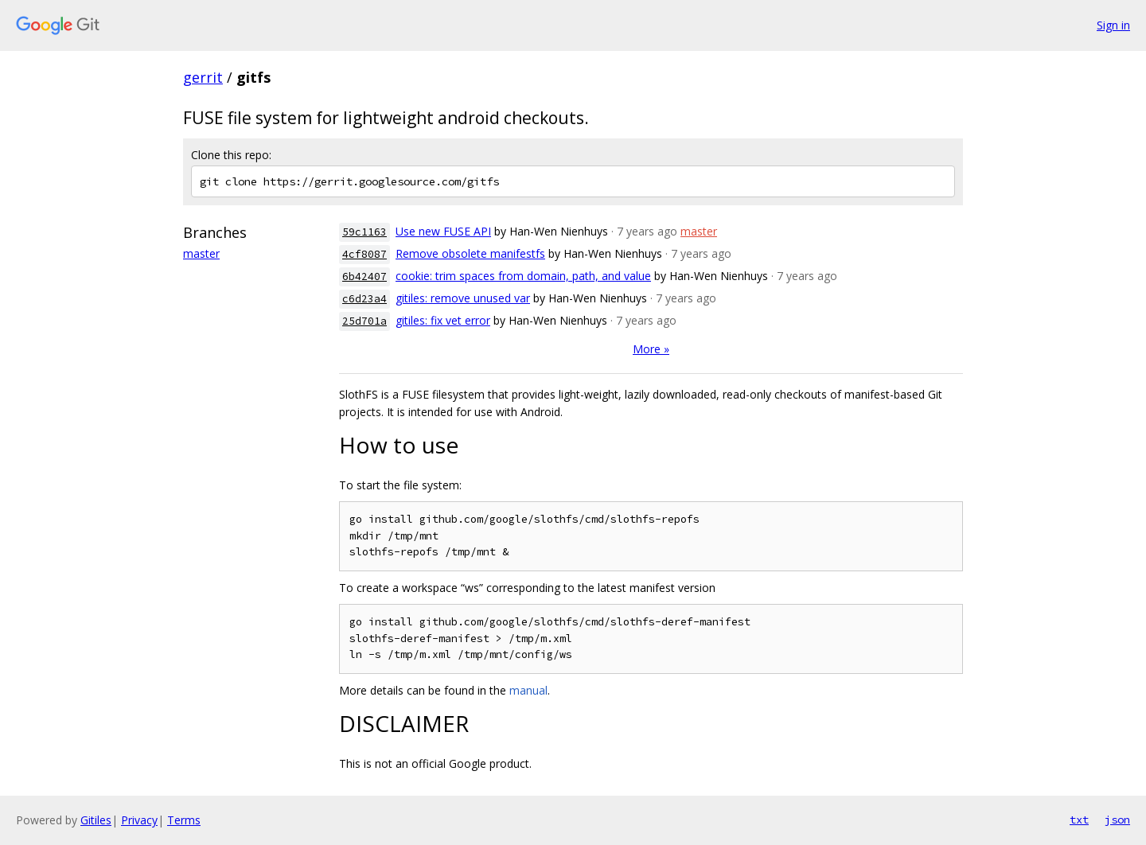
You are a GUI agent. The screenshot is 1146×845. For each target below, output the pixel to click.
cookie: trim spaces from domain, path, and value (523, 275)
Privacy (139, 819)
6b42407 (364, 276)
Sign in (1113, 25)
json (1117, 819)
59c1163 (364, 232)
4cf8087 (364, 254)
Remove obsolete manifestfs (470, 253)
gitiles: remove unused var (463, 298)
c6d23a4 (364, 299)
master (201, 253)
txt (1079, 819)
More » (651, 348)
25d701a (364, 321)
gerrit (203, 77)
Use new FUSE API (443, 231)
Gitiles (95, 819)
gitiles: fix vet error (443, 320)
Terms (184, 819)
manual (528, 690)
